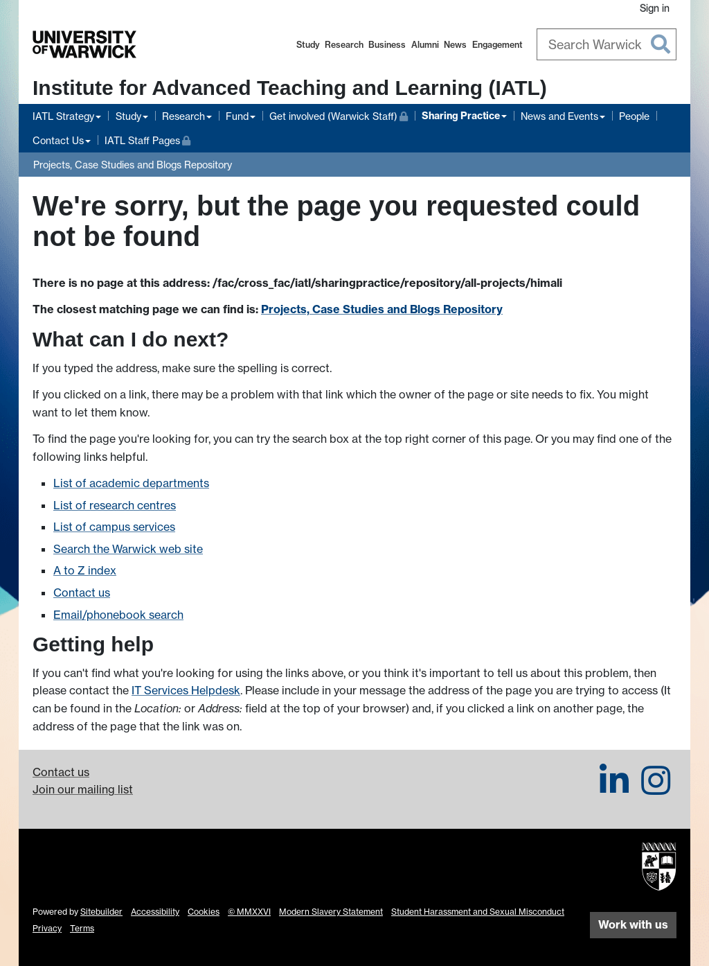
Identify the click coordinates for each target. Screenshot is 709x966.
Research (344, 44)
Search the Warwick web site (128, 549)
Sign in (655, 8)
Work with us (633, 924)
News (455, 44)
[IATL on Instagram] (655, 789)
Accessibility (155, 911)
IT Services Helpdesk (186, 690)
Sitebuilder (101, 911)
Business (387, 44)
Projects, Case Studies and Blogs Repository (132, 164)
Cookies (203, 911)
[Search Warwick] (607, 44)
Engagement (497, 44)
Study (308, 44)
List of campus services (114, 527)
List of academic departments (131, 483)
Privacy (47, 928)
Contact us (81, 592)
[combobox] (607, 44)
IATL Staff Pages (147, 139)
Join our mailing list (83, 789)
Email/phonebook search (118, 615)
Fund (237, 116)
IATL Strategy (63, 116)
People (634, 116)
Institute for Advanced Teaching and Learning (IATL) (290, 87)
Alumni (425, 44)
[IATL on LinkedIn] (614, 789)
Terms (82, 928)
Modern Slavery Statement (331, 911)
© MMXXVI (249, 911)
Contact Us (58, 140)
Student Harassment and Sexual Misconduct (477, 911)
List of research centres (114, 505)
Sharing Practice (461, 115)
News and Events (559, 116)
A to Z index (84, 570)
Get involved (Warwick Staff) (338, 114)
